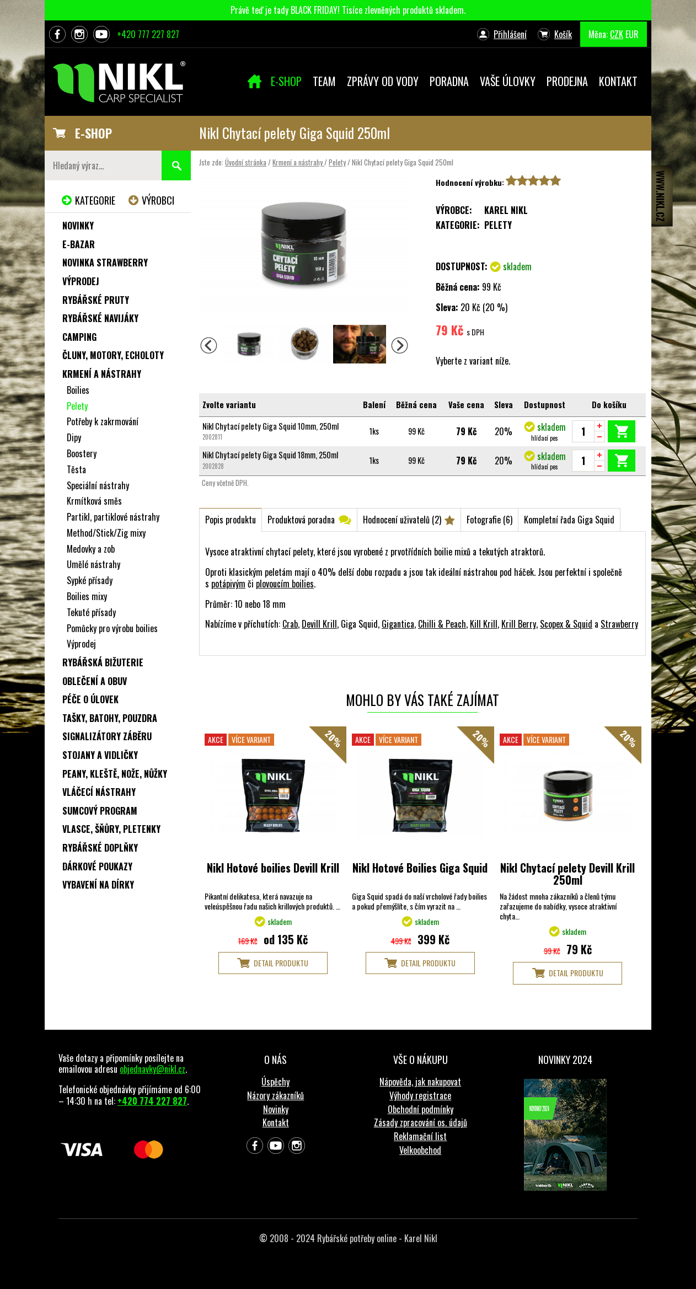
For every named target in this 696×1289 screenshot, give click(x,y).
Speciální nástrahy (98, 485)
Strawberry (619, 623)
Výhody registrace (420, 1095)
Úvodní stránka (245, 162)
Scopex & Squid (566, 623)
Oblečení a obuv (94, 681)
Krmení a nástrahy (298, 162)
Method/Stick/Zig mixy (106, 532)
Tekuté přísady (91, 612)
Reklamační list (420, 1136)
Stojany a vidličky (100, 755)
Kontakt (276, 1122)
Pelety (337, 162)
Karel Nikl (506, 210)
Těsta (76, 469)
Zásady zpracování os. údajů (420, 1122)
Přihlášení (510, 34)
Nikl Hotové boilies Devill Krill (273, 867)
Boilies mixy (87, 596)
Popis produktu (230, 519)
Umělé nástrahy (93, 564)
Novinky (78, 225)
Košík (563, 34)
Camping (79, 337)
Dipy (74, 437)
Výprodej (80, 281)
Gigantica (398, 623)
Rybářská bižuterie (102, 662)
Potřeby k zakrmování (102, 421)
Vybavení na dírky (98, 884)
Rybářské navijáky (100, 318)
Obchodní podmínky (420, 1109)
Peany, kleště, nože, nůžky (114, 773)
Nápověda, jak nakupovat (420, 1081)
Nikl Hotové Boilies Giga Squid (420, 867)
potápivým (228, 583)
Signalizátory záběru (107, 736)
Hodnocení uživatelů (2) (402, 519)
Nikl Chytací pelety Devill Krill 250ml (567, 873)
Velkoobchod (420, 1150)
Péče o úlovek (90, 699)
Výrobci (158, 200)
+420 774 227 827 (152, 1101)
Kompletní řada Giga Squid (569, 519)
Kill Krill (483, 623)
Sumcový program (99, 810)
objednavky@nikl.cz (152, 1069)
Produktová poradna (301, 519)
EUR (632, 34)
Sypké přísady (90, 580)
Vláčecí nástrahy (99, 792)
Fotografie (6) (489, 519)
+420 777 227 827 (148, 34)
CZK (616, 34)
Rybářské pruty (95, 300)
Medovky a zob (91, 548)
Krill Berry (518, 623)
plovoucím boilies (285, 583)
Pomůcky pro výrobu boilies (112, 628)
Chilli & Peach (442, 623)
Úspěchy (275, 1081)
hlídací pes (544, 438)
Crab (290, 623)
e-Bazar (78, 244)
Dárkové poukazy (97, 866)
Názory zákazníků (275, 1095)
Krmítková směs (94, 500)
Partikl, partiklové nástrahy (113, 516)
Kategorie (95, 200)
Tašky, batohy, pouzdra (109, 718)
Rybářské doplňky (100, 847)
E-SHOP (93, 133)
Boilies (78, 390)
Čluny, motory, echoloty (113, 355)
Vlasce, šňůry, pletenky (111, 829)
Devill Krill (319, 623)
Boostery (82, 453)
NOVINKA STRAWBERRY (105, 262)
